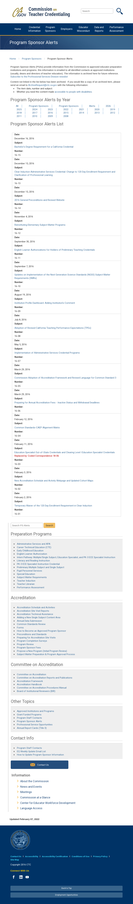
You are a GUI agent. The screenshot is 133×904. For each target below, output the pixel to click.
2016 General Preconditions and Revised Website (39, 200)
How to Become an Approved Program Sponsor (41, 630)
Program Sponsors (50, 29)
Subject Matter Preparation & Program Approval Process (46, 654)
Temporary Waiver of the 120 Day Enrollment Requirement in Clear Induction (53, 505)
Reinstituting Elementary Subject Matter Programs (39, 224)
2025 (19, 109)
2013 (97, 112)
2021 (81, 109)
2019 (112, 109)
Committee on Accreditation (31, 674)
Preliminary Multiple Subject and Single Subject (40, 567)
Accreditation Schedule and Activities (36, 607)
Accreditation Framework (30, 681)
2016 (50, 112)
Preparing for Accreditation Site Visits (36, 637)
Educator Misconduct (83, 29)
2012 (112, 112)
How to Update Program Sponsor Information (40, 754)
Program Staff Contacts (29, 717)
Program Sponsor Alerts (29, 721)
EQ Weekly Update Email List (31, 751)
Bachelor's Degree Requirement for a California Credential (43, 146)
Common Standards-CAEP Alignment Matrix (37, 427)
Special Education (26, 574)
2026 (108, 106)
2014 (81, 112)
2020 (97, 109)
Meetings (26, 792)
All (17, 106)
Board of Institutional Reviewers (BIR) (36, 691)
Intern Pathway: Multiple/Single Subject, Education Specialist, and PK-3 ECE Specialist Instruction (66, 557)
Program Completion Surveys (32, 640)
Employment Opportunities (66, 895)
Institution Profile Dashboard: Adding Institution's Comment (44, 303)
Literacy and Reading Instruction (33, 560)
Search (49, 525)
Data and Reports (99, 29)
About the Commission (34, 781)
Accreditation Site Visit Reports (33, 610)
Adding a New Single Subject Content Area (38, 617)
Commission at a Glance (35, 797)
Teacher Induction (26, 580)
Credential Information (34, 29)
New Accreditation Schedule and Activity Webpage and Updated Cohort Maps (53, 480)
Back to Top (66, 888)
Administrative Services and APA (33, 543)
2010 (34, 116)
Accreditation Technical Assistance (35, 614)
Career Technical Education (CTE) (34, 547)
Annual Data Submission (29, 620)
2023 (50, 109)
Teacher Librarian (26, 584)
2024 (34, 109)
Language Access (31, 808)
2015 (65, 112)
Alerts (92, 106)
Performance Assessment (116, 29)
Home (17, 28)
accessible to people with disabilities (73, 91)
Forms (20, 627)
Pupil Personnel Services (29, 570)
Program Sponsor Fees (29, 647)
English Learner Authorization (32, 553)
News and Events (31, 786)
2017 (34, 112)
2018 (19, 112)
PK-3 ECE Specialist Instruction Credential (38, 564)
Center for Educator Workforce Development (47, 803)
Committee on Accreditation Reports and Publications (44, 677)
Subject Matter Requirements (32, 577)
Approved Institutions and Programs (35, 711)
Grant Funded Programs (29, 714)
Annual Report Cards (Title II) (32, 728)
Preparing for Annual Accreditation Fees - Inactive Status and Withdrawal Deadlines (57, 402)
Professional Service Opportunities (34, 724)
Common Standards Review (31, 624)
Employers (66, 28)
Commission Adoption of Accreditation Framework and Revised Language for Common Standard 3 (65, 377)
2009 (50, 116)
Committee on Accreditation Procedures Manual (41, 687)
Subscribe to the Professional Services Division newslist (39, 76)
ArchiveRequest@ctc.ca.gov (42, 85)
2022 (65, 109)
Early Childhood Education (30, 550)
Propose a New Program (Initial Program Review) (42, 651)
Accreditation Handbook (29, 684)
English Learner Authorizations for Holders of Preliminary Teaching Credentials (54, 249)
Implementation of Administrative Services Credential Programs (47, 352)
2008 (65, 116)
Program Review (25, 644)
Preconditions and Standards (32, 634)
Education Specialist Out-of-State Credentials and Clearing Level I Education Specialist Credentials (64, 452)
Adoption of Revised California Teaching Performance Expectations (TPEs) (52, 328)
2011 (19, 116)
